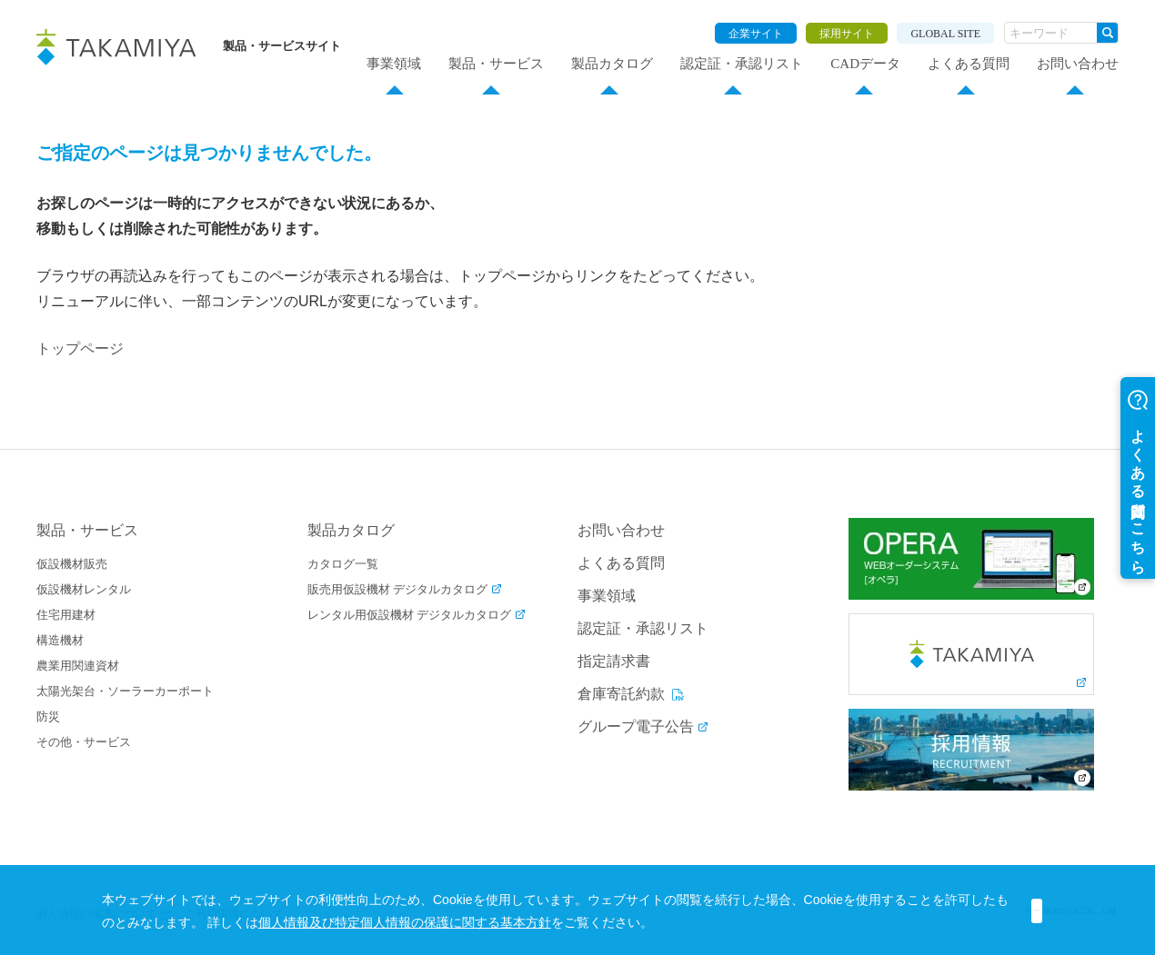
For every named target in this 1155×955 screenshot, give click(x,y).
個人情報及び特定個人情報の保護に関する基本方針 (544, 922)
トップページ (80, 348)
